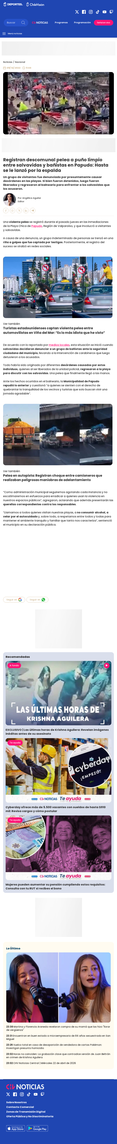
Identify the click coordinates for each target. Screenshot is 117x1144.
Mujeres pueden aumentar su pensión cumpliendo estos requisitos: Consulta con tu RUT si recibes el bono (55, 886)
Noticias (7, 62)
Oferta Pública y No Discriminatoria (29, 1116)
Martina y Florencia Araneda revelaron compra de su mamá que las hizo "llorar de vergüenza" (58, 1028)
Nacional (20, 62)
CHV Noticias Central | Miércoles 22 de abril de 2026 (41, 1063)
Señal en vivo (103, 22)
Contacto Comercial (20, 1107)
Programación (82, 22)
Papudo (36, 226)
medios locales (59, 345)
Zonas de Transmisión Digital (25, 1112)
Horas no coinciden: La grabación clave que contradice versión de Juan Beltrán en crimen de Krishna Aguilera (58, 1055)
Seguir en (14, 600)
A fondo (14, 665)
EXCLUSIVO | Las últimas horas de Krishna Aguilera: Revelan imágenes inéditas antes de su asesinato (57, 732)
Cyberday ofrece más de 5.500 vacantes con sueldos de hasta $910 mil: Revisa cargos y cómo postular (56, 809)
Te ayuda (15, 742)
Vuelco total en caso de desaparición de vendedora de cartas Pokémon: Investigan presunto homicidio (54, 1046)
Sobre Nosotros (16, 1102)
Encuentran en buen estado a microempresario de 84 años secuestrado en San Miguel (58, 1037)
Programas (61, 22)
